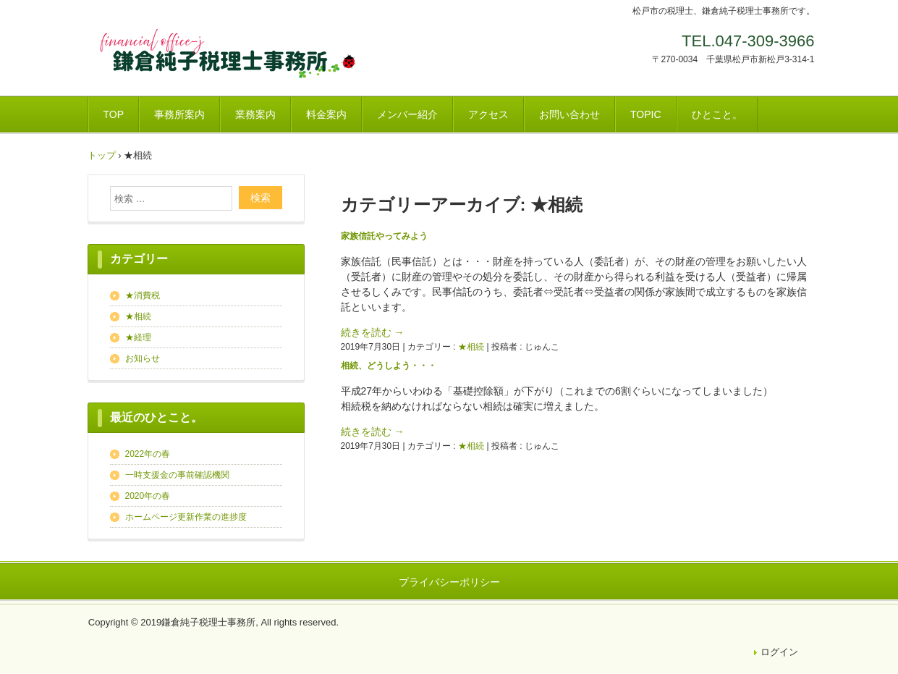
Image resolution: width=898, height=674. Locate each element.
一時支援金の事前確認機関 (177, 475)
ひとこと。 (717, 114)
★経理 (138, 337)
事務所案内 (179, 114)
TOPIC (645, 114)
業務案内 (255, 114)
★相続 (471, 347)
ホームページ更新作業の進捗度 (186, 517)
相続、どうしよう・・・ (388, 366)
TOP (113, 114)
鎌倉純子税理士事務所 (232, 58)
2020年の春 (148, 496)
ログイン (779, 651)
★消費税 (142, 295)
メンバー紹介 (407, 114)
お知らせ (142, 358)
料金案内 (326, 114)
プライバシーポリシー (449, 582)
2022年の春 (148, 454)
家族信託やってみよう (384, 236)
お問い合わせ (569, 114)
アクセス (488, 114)
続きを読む (372, 332)
